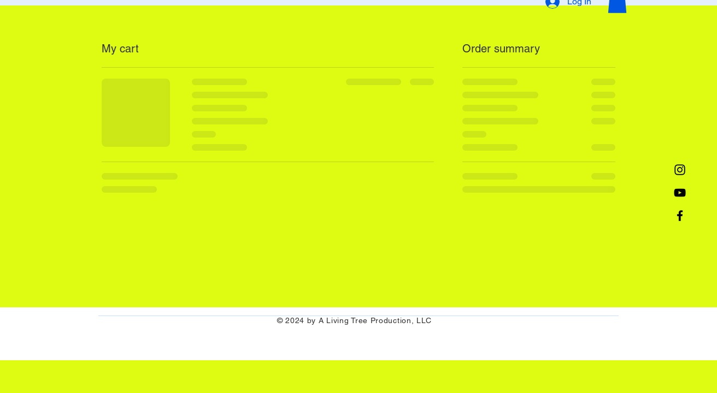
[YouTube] (680, 193)
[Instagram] (680, 170)
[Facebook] (680, 216)
